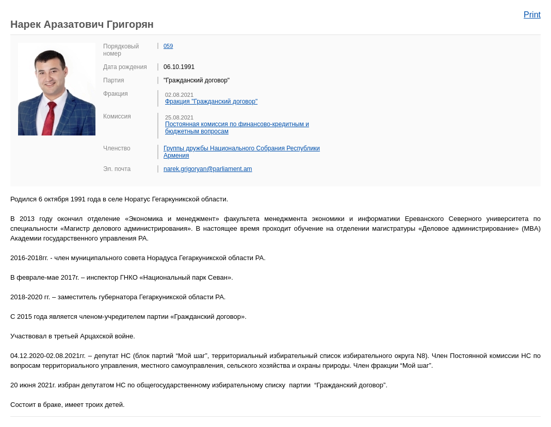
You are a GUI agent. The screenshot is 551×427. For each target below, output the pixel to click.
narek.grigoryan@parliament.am (208, 169)
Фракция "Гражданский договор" (211, 101)
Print (532, 14)
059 (168, 46)
